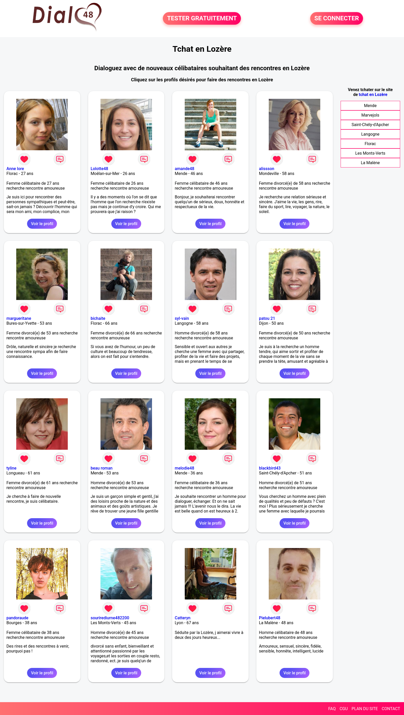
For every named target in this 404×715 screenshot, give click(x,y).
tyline (11, 468)
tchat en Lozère (373, 94)
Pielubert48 (269, 617)
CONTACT (391, 708)
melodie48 (184, 468)
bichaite (98, 318)
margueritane (18, 318)
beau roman (102, 468)
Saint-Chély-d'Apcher (370, 124)
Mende (370, 105)
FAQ (332, 708)
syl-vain (182, 318)
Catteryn (182, 617)
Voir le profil (42, 223)
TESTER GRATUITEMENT (202, 18)
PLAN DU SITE (365, 708)
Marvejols (370, 115)
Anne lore (15, 168)
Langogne (370, 134)
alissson (266, 168)
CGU (344, 708)
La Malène (370, 162)
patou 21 (267, 318)
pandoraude (17, 617)
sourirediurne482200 (110, 617)
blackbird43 (270, 468)
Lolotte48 (99, 168)
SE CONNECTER (336, 18)
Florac (370, 143)
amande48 (184, 168)
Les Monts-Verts (370, 153)
